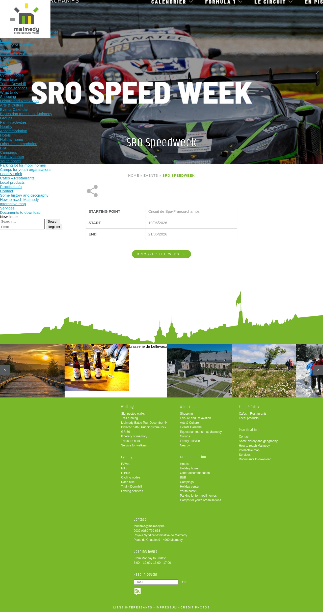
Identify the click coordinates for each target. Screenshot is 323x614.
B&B (183, 480)
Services (245, 457)
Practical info (230, 12)
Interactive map (249, 452)
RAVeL (125, 466)
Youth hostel (188, 493)
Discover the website (161, 237)
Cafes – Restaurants (252, 416)
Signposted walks (133, 416)
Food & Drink (198, 12)
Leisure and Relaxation (195, 420)
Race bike (127, 484)
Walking (65, 12)
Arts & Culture (189, 425)
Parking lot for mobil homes (198, 498)
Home (133, 175)
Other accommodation (195, 475)
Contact (244, 439)
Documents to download (255, 461)
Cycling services (132, 493)
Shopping (186, 416)
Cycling (98, 12)
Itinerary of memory (134, 438)
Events (151, 175)
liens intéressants (132, 609)
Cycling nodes (130, 480)
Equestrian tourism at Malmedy (201, 434)
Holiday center (189, 489)
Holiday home (189, 470)
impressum (166, 609)
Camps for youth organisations (200, 502)
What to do (131, 12)
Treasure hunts (131, 443)
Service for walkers (134, 447)
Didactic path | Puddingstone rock (143, 429)
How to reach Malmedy (254, 448)
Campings (187, 484)
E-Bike (125, 475)
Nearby (185, 447)
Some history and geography (258, 443)
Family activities (190, 443)
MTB (124, 470)
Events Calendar (191, 429)
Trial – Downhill (131, 489)
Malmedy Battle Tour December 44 (144, 425)
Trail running (129, 420)
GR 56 (125, 434)
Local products (249, 420)
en (303, 8)
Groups (185, 438)
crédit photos (195, 609)
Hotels (184, 466)
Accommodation (164, 12)
